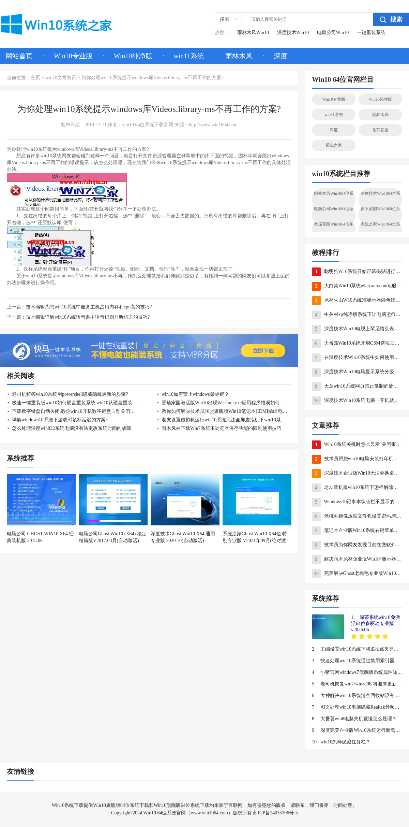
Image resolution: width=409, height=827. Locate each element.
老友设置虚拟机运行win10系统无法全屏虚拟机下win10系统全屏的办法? (237, 419)
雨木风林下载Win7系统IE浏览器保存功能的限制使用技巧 (222, 428)
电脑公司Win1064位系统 (333, 214)
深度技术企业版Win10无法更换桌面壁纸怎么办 (357, 473)
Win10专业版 (73, 56)
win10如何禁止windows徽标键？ (195, 394)
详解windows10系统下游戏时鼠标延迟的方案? (60, 419)
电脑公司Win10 (333, 32)
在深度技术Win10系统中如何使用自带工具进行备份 (357, 357)
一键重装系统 (371, 32)
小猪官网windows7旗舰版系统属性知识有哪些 (357, 672)
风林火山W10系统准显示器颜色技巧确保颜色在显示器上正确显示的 (357, 300)
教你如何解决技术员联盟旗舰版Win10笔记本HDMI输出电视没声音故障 (236, 411)
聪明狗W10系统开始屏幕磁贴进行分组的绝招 (357, 271)
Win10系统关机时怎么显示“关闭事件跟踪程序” (357, 444)
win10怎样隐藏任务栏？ (341, 742)
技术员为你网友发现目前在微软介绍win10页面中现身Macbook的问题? (357, 545)
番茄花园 (380, 130)
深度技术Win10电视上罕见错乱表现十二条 (357, 329)
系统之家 (333, 145)
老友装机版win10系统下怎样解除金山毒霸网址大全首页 (357, 487)
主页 (35, 77)
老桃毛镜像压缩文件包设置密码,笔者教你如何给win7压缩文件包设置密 (357, 516)
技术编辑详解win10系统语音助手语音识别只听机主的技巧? (88, 317)
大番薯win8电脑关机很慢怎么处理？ (354, 718)
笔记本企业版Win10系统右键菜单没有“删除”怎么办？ (357, 530)
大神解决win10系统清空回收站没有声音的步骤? (357, 695)
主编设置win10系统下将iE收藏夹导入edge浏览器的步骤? (357, 649)
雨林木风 (239, 56)
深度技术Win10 (293, 32)
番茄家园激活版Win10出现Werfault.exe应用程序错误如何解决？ (228, 402)
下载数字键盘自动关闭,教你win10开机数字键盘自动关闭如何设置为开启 (88, 411)
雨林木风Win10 (253, 32)
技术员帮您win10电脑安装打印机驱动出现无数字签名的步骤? (357, 459)
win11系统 (188, 56)
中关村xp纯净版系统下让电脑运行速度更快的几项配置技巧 (357, 314)
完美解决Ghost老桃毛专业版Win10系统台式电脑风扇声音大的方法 (357, 573)
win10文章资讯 (60, 77)
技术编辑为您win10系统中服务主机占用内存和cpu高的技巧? (89, 306)
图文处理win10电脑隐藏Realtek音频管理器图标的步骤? (357, 707)
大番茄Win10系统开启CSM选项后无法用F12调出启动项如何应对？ (357, 343)
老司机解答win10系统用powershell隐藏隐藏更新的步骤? (70, 394)
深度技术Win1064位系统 (380, 199)
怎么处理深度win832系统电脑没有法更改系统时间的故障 (71, 428)
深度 (280, 56)
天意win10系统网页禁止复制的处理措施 (357, 386)
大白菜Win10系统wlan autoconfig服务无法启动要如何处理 (357, 286)
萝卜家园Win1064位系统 (380, 214)
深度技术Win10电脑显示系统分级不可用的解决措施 (357, 372)
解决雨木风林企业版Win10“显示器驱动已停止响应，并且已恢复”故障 (357, 559)
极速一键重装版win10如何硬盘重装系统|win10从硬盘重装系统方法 (81, 402)
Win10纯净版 (133, 56)
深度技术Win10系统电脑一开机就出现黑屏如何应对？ (357, 400)
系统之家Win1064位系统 (380, 230)
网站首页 (19, 56)
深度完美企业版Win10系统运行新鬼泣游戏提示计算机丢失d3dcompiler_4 (357, 730)
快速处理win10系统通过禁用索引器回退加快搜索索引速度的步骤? (357, 660)
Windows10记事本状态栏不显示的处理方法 (357, 502)
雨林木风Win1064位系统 (333, 199)
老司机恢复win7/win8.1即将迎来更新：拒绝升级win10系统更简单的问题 (357, 684)
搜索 (391, 19)
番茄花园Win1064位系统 (333, 230)
